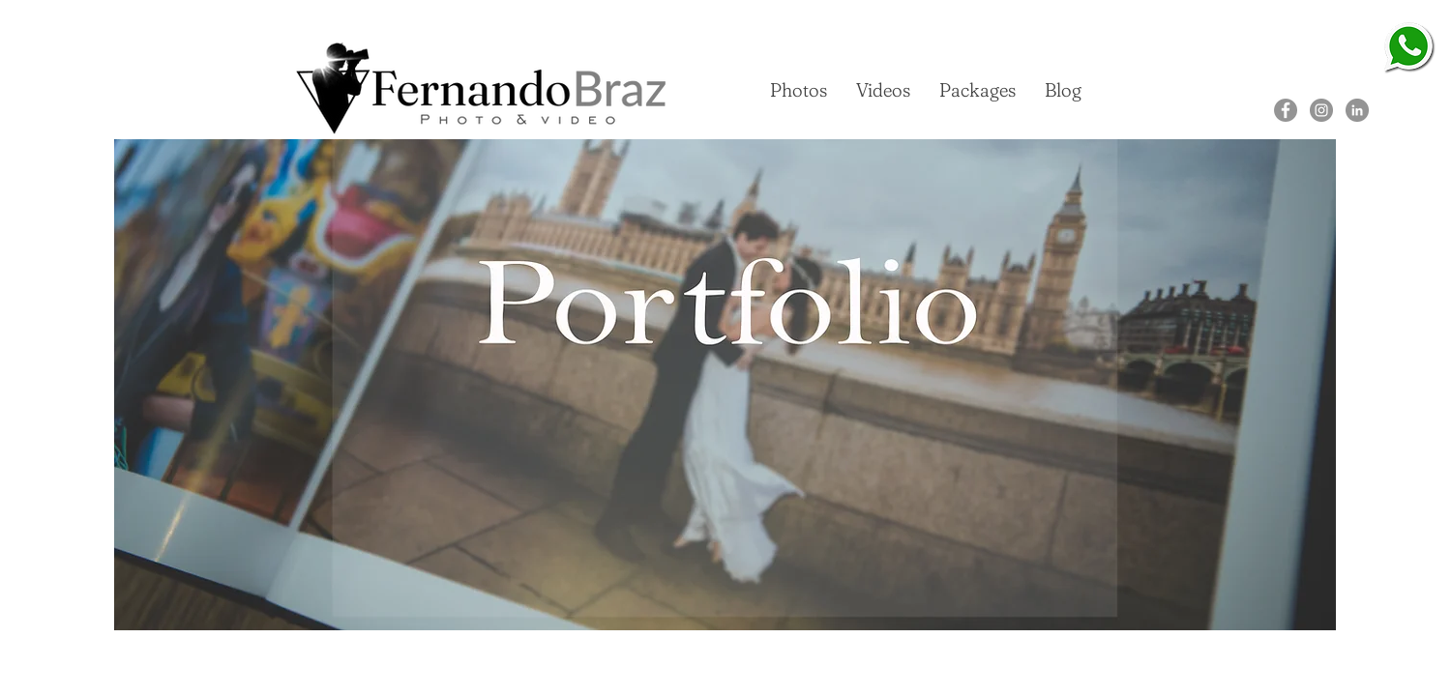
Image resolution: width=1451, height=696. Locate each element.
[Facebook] (1285, 110)
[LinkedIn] (1357, 110)
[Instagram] (1321, 110)
